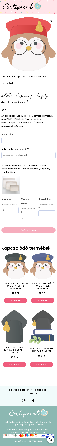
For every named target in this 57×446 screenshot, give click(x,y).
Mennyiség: (7, 134)
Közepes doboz (25, 201)
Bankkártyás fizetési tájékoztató (28, 432)
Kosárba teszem (28, 230)
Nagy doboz (44, 199)
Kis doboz (7, 199)
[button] (51, 21)
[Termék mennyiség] (6, 141)
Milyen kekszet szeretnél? (15, 149)
